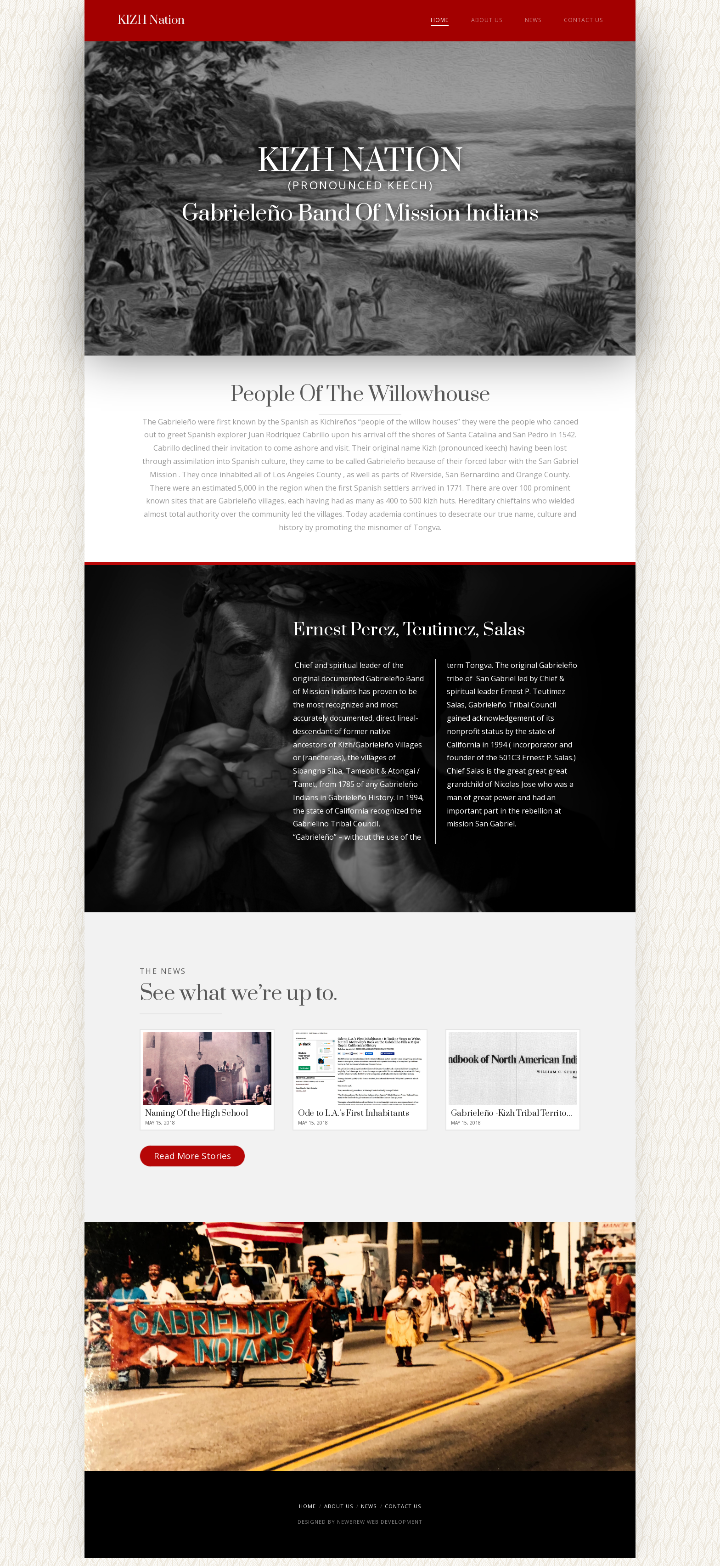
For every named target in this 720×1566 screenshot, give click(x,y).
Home (307, 1519)
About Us (338, 1519)
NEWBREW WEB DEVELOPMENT (379, 1535)
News (369, 1519)
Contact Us (403, 1519)
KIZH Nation (151, 20)
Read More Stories (192, 1170)
